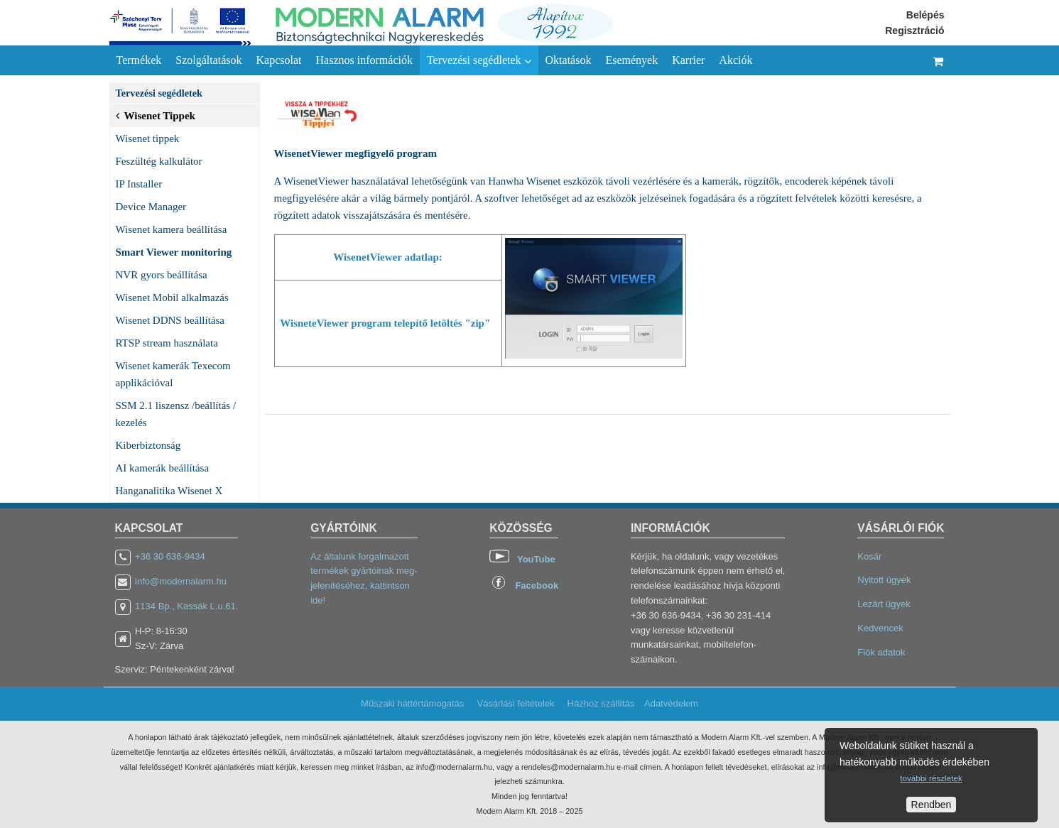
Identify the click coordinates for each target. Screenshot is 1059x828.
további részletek (931, 778)
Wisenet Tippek (155, 114)
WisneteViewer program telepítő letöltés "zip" (386, 323)
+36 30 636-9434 (170, 556)
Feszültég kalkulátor (159, 161)
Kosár (869, 556)
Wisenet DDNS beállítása (170, 320)
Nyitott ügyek (884, 579)
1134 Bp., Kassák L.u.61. (186, 606)
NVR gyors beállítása (161, 274)
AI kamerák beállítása (163, 468)
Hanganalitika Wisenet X (169, 490)
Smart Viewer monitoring (174, 252)
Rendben (931, 804)
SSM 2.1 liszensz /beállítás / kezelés (176, 414)
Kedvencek (880, 628)
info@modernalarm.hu (181, 581)
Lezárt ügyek (883, 604)
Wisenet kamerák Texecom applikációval (173, 374)
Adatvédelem (671, 703)
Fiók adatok (881, 652)
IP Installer (139, 184)
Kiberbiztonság (148, 445)
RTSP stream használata (167, 343)
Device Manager (151, 206)
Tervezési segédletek (479, 60)
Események (631, 60)
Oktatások (568, 60)
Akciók (735, 60)
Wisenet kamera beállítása (171, 229)
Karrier (688, 60)
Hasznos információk (364, 60)
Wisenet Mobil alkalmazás (172, 297)
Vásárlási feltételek (515, 703)
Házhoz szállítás (601, 703)
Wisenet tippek (148, 138)
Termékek (139, 60)
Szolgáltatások (208, 60)
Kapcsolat (279, 60)
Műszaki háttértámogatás (412, 703)
